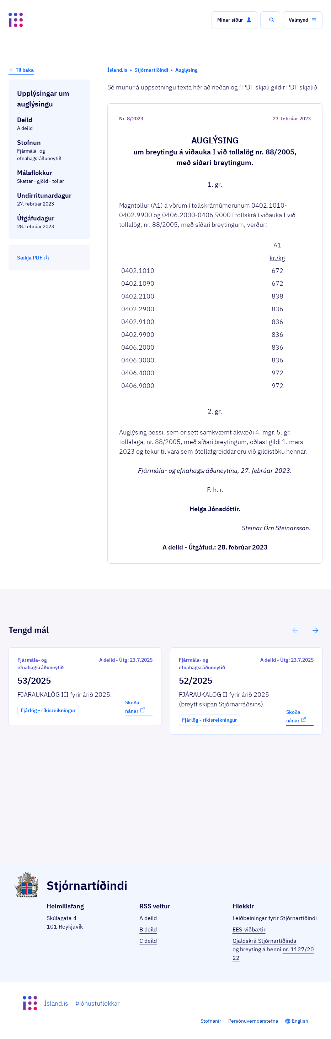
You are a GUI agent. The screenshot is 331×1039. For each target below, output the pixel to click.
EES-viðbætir (249, 929)
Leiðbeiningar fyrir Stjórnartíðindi (275, 918)
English (300, 1021)
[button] (234, 19)
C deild (148, 940)
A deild (148, 918)
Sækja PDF (33, 258)
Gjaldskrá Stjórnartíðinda (265, 940)
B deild (148, 929)
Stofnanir (211, 1021)
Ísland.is (56, 1003)
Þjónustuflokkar (97, 1003)
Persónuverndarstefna (253, 1021)
